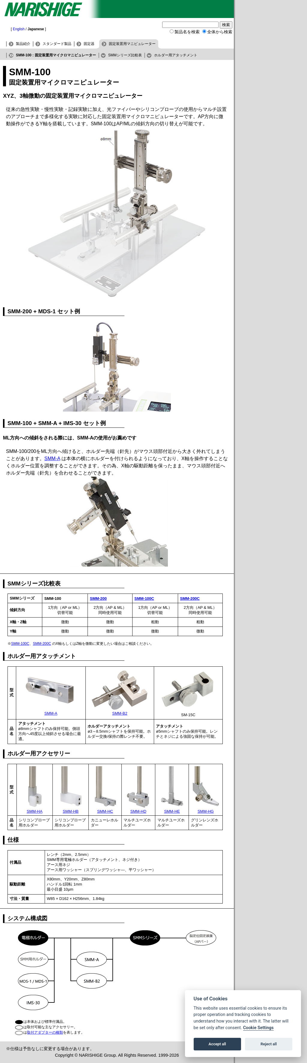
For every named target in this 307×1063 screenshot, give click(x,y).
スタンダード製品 (57, 44)
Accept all (217, 1044)
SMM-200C (190, 598)
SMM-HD (138, 811)
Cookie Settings (258, 1027)
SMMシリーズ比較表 (125, 55)
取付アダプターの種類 (45, 1032)
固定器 (89, 44)
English (19, 29)
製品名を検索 (187, 31)
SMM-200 (98, 598)
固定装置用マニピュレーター (132, 44)
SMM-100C (144, 598)
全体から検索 (219, 31)
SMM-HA (35, 811)
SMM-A (52, 458)
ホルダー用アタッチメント (175, 55)
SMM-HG (206, 811)
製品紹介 (23, 44)
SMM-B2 (119, 713)
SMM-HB (71, 811)
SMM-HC (105, 811)
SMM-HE (172, 811)
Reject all (269, 1044)
